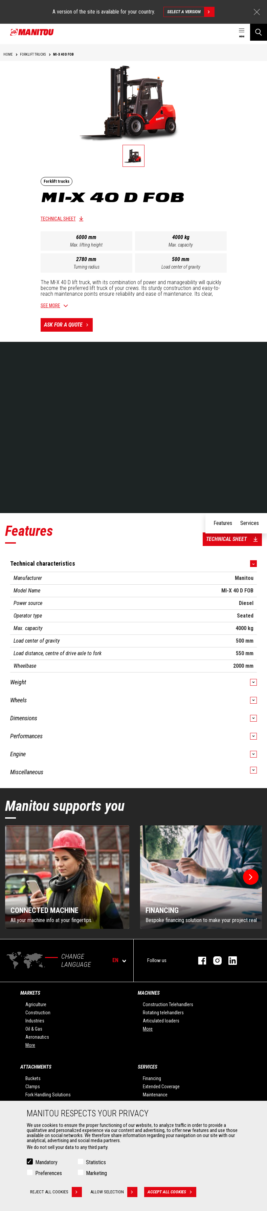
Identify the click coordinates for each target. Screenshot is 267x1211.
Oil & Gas (33, 1029)
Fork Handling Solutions (48, 1094)
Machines (149, 993)
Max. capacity (181, 244)
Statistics (96, 1162)
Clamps (32, 1086)
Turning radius (86, 267)
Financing (152, 1078)
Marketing (96, 1173)
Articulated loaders (161, 1020)
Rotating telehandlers (163, 1012)
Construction (37, 1012)
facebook (198, 960)
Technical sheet (58, 218)
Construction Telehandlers (168, 1004)
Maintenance (155, 1094)
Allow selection (113, 1192)
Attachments (35, 1067)
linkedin (229, 960)
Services (147, 1067)
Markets (30, 993)
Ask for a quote (68, 325)
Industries (34, 1020)
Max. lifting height (86, 244)
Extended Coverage (161, 1086)
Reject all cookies (56, 1192)
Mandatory (46, 1162)
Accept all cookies (172, 1192)
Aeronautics (37, 1037)
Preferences (48, 1173)
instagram (214, 960)
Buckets (33, 1078)
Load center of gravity (180, 267)
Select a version (190, 12)
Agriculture (35, 1004)
